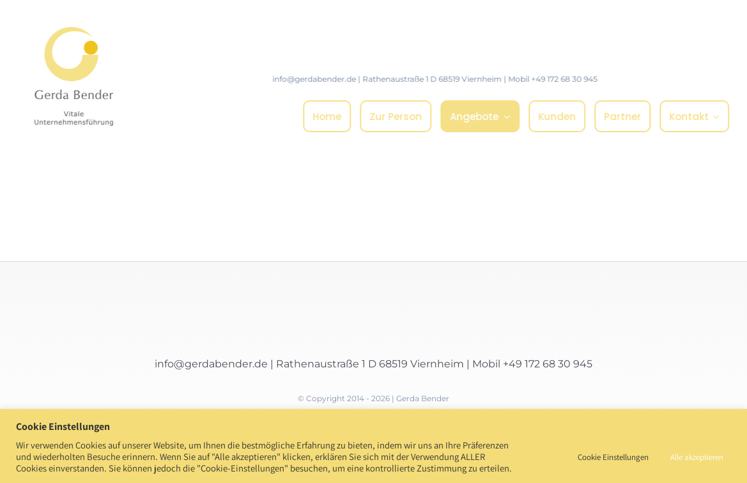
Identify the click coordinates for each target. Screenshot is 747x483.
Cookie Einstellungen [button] (613, 457)
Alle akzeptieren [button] (696, 457)
